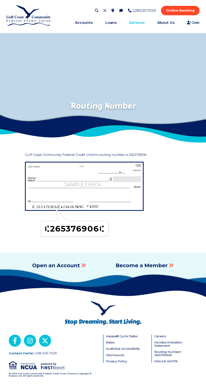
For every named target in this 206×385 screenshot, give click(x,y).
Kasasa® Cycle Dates (122, 336)
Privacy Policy (116, 361)
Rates (110, 342)
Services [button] (137, 22)
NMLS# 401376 (166, 361)
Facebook (15, 341)
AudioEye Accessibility (123, 349)
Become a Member (141, 265)
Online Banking (180, 10)
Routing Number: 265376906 (168, 353)
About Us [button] (166, 22)
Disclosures (115, 355)
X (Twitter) (45, 341)
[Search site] (97, 10)
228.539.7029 (144, 10)
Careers (160, 336)
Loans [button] (111, 22)
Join (196, 22)
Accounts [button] (84, 22)
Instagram (30, 341)
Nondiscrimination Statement (168, 343)
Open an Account (56, 265)
